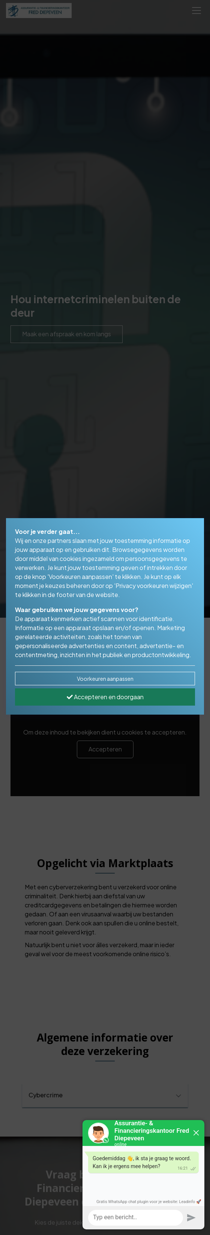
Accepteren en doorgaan (105, 697)
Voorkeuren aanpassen (105, 678)
